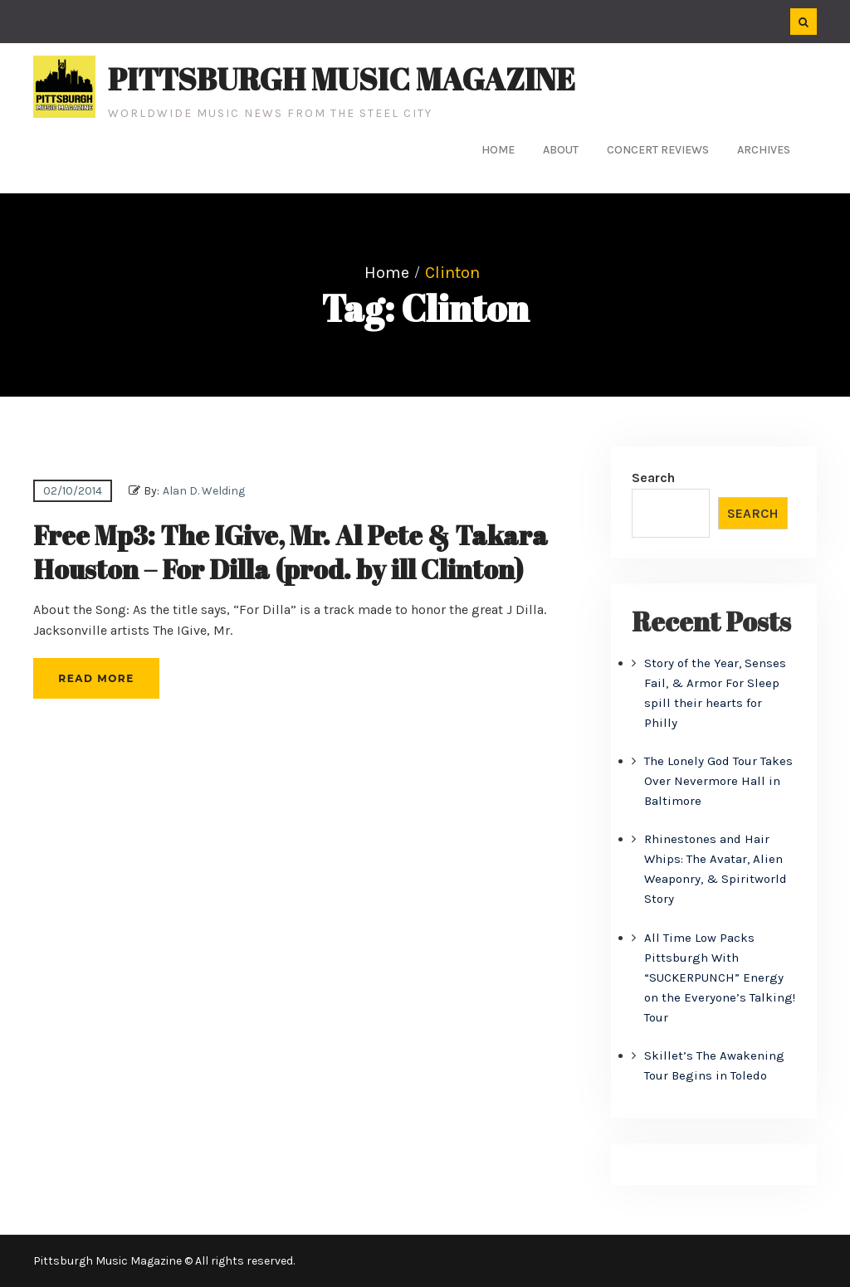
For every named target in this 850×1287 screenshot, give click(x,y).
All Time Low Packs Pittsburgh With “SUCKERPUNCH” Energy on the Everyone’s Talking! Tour (719, 977)
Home (498, 150)
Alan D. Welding (204, 491)
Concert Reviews (658, 150)
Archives (763, 150)
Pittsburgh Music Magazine (341, 79)
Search (653, 477)
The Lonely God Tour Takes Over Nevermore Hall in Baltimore (718, 780)
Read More (96, 678)
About (561, 150)
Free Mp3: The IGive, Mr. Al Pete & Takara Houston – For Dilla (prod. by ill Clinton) (290, 552)
